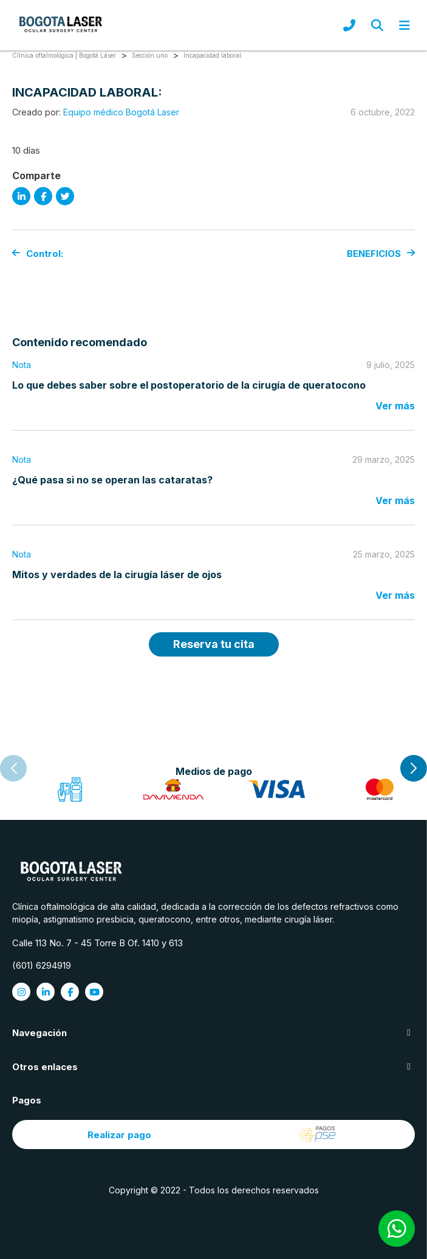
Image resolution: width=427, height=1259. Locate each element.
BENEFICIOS (381, 253)
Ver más (395, 405)
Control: (37, 253)
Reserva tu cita (213, 644)
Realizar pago (213, 1134)
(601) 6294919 (41, 965)
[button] (413, 768)
